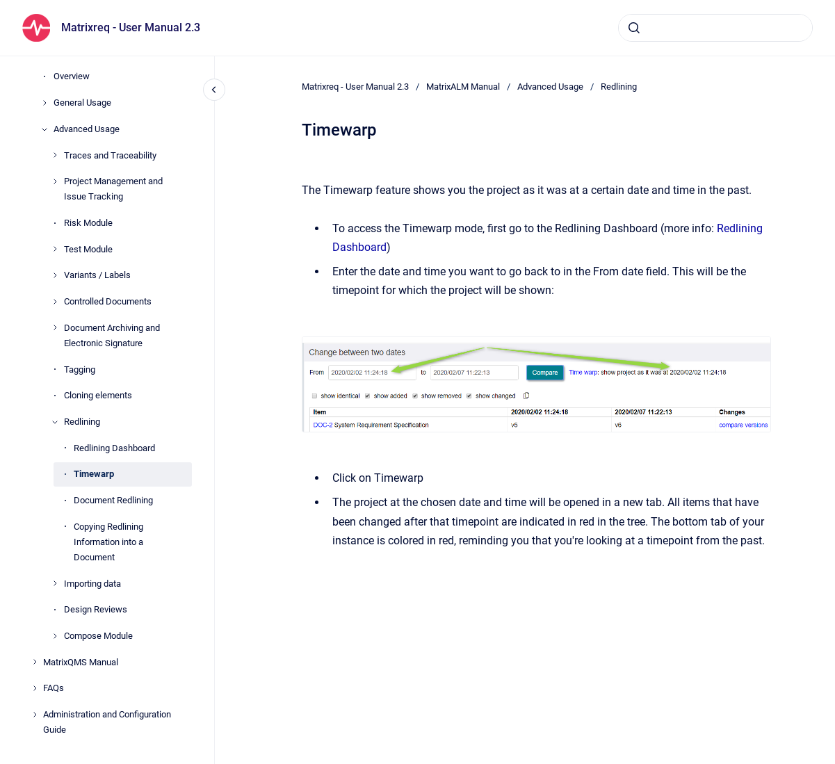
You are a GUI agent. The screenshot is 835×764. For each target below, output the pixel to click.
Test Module (88, 249)
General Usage (82, 102)
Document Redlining (113, 500)
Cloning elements (98, 395)
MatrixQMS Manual (80, 662)
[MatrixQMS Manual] (34, 661)
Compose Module (98, 636)
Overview (72, 76)
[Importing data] (54, 583)
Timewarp (94, 474)
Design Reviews (95, 609)
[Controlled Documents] (54, 301)
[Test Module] (54, 248)
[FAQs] (34, 688)
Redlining (82, 421)
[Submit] (634, 28)
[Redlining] (54, 422)
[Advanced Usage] (44, 129)
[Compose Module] (54, 636)
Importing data (92, 583)
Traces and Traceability (110, 155)
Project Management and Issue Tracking (113, 189)
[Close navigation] (214, 90)
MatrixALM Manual (463, 86)
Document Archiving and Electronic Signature (112, 335)
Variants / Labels (97, 275)
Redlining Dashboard (114, 448)
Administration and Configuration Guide (107, 722)
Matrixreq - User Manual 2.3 (130, 27)
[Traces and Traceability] (54, 155)
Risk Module (88, 223)
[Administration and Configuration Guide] (34, 714)
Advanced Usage (87, 129)
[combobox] (715, 28)
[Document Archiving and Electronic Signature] (54, 327)
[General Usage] (44, 102)
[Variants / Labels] (54, 275)
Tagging (79, 369)
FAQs (53, 688)
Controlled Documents (108, 301)
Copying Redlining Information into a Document (108, 541)
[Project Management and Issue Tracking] (54, 181)
